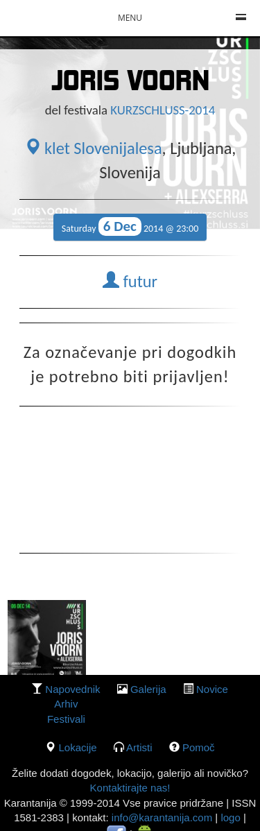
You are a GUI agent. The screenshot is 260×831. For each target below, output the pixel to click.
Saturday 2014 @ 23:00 (130, 226)
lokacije (78, 747)
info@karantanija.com (162, 817)
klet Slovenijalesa (93, 148)
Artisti (139, 747)
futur (130, 281)
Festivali (66, 719)
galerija (148, 689)
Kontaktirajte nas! (130, 788)
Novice (212, 689)
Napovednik (72, 689)
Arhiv (66, 704)
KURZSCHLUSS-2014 (162, 110)
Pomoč (198, 747)
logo (230, 817)
